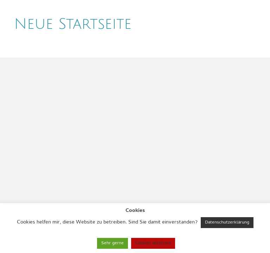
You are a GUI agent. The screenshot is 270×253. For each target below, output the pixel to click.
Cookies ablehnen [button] (153, 243)
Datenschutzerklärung (227, 222)
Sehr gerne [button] (112, 243)
